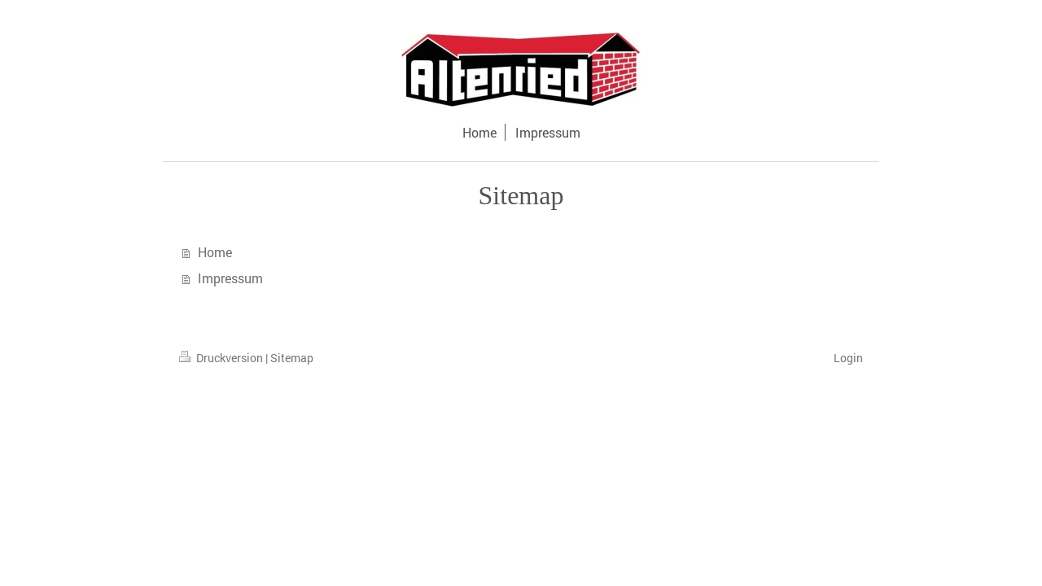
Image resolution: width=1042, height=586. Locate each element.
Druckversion (222, 357)
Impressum (230, 277)
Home (215, 251)
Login (848, 357)
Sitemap (291, 357)
